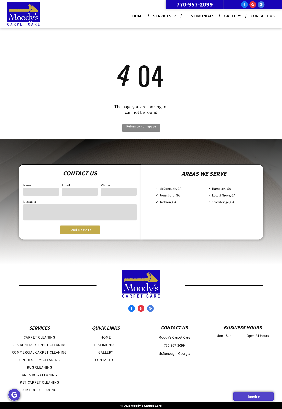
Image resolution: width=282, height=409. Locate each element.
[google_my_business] (261, 5)
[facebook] (244, 5)
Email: (66, 185)
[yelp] (252, 5)
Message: (29, 202)
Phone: (106, 185)
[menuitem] (138, 15)
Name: (27, 185)
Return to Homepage (141, 126)
